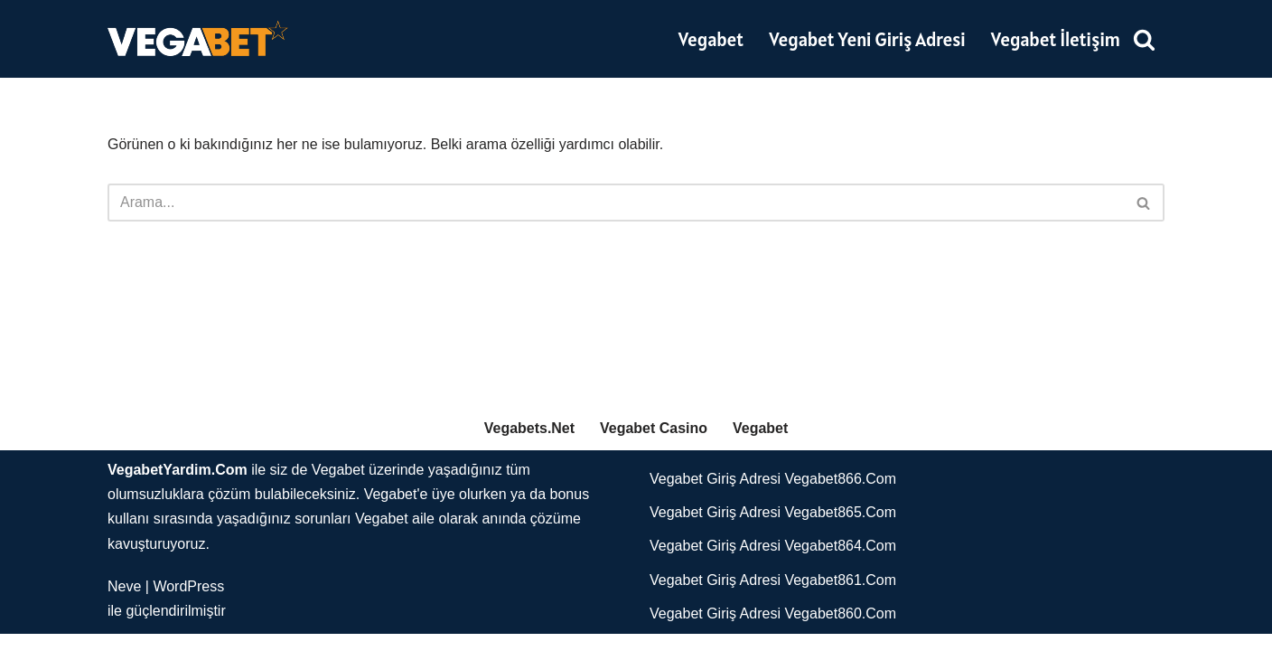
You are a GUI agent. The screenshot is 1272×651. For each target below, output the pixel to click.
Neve (124, 603)
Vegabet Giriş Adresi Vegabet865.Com (773, 529)
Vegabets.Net (529, 444)
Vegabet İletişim (1056, 39)
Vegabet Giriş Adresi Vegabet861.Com (773, 596)
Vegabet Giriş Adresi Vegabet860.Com (773, 630)
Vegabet (711, 39)
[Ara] (1144, 38)
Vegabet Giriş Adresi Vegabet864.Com (773, 563)
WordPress (188, 603)
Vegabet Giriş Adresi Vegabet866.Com (773, 496)
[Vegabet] (198, 38)
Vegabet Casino (653, 444)
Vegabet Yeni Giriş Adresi (866, 39)
